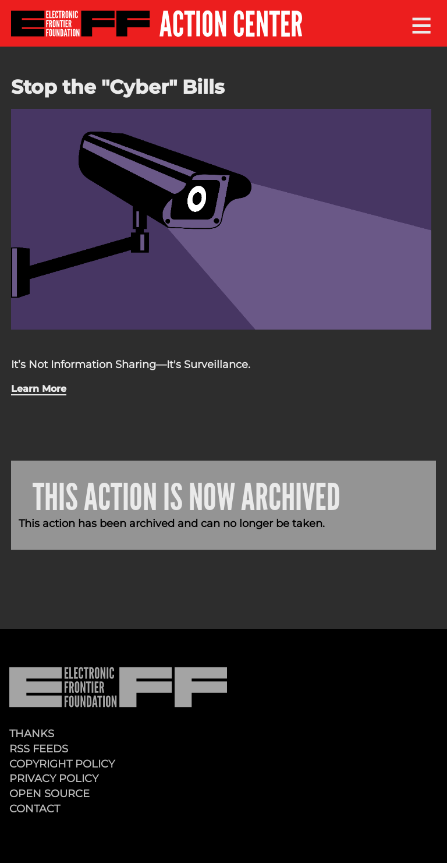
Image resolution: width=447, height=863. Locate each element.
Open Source (49, 793)
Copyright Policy (62, 764)
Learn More (38, 388)
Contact (34, 808)
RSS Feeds (38, 748)
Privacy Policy (53, 778)
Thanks (31, 733)
